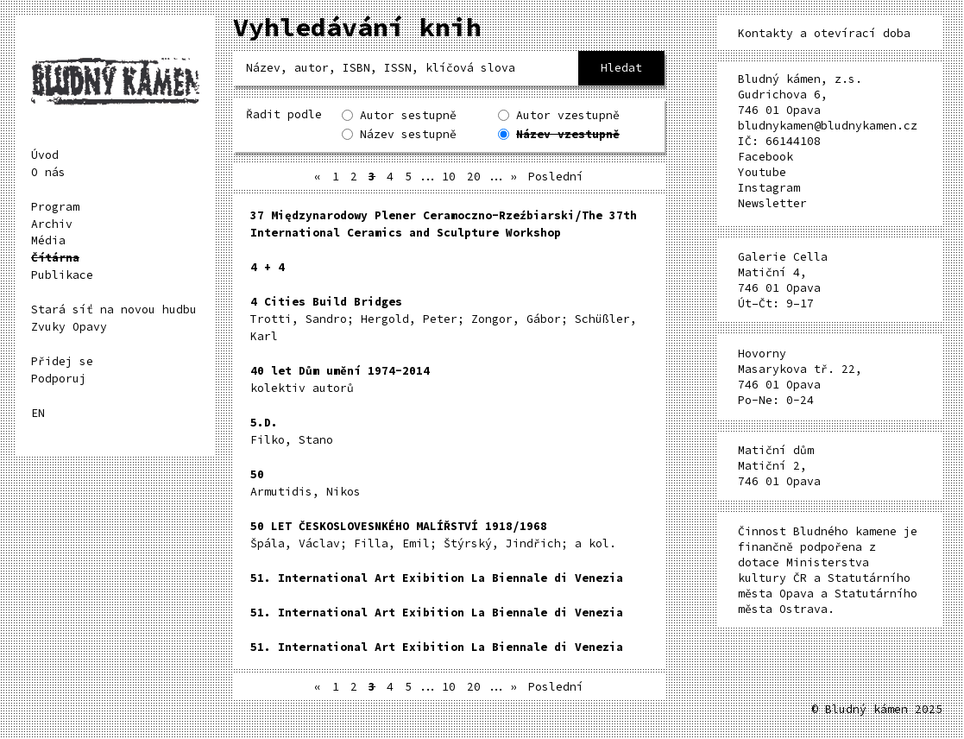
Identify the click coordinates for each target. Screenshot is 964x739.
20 (474, 176)
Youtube (762, 172)
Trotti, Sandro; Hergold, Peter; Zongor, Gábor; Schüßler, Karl (443, 319)
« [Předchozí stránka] (317, 176)
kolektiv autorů (340, 379)
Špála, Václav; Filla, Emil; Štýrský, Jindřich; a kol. (433, 535)
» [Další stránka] (513, 176)
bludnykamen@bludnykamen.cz (827, 125)
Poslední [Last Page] (555, 176)
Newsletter (772, 203)
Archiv (51, 224)
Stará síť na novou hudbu (114, 309)
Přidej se (62, 361)
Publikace (62, 275)
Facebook (765, 156)
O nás (48, 172)
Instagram (769, 187)
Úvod (45, 155)
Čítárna (55, 257)
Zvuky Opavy (69, 326)
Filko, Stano (291, 431)
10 (449, 176)
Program (55, 206)
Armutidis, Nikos (305, 483)
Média (48, 240)
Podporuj (58, 378)
